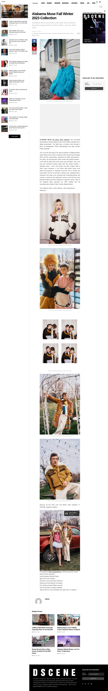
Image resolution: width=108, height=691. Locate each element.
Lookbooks (54, 33)
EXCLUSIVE (74, 3)
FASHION (49, 3)
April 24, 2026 (61, 653)
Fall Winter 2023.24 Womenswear (42, 33)
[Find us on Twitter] (85, 684)
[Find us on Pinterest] (91, 684)
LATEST (43, 3)
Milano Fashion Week (63, 33)
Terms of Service (52, 681)
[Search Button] (104, 11)
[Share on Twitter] (34, 45)
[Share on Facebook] (34, 41)
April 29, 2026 (36, 632)
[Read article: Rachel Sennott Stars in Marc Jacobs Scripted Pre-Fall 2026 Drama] (43, 641)
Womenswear (35, 35)
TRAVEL (82, 3)
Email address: (87, 83)
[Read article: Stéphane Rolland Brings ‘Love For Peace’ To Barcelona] (68, 641)
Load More (14, 136)
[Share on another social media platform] (34, 53)
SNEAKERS (57, 3)
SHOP (93, 3)
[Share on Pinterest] (34, 49)
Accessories (37, 645)
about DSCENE (37, 681)
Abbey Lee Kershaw (38, 623)
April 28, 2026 (36, 655)
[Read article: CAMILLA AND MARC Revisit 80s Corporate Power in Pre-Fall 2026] (43, 619)
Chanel (61, 623)
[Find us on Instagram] (88, 684)
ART (88, 3)
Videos (72, 33)
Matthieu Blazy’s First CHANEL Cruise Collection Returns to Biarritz (17, 72)
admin (47, 599)
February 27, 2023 (36, 31)
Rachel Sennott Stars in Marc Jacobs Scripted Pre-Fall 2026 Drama (41, 651)
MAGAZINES (65, 3)
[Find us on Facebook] (82, 684)
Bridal (60, 645)
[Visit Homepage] (35, 3)
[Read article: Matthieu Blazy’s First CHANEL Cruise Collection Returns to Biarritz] (68, 619)
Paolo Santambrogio (54, 572)
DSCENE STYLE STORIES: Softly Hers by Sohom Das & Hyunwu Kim (18, 41)
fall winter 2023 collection (61, 139)
